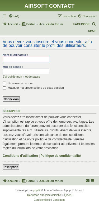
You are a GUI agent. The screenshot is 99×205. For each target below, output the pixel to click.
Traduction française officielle (44, 195)
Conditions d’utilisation (20, 156)
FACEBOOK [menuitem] (81, 24)
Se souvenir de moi (17, 83)
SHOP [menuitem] (92, 30)
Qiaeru (68, 195)
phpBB (37, 190)
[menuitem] (14, 16)
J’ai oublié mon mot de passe (21, 76)
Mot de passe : (13, 66)
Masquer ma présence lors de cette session (33, 87)
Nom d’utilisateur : (15, 54)
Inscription (11, 167)
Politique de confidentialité (60, 156)
